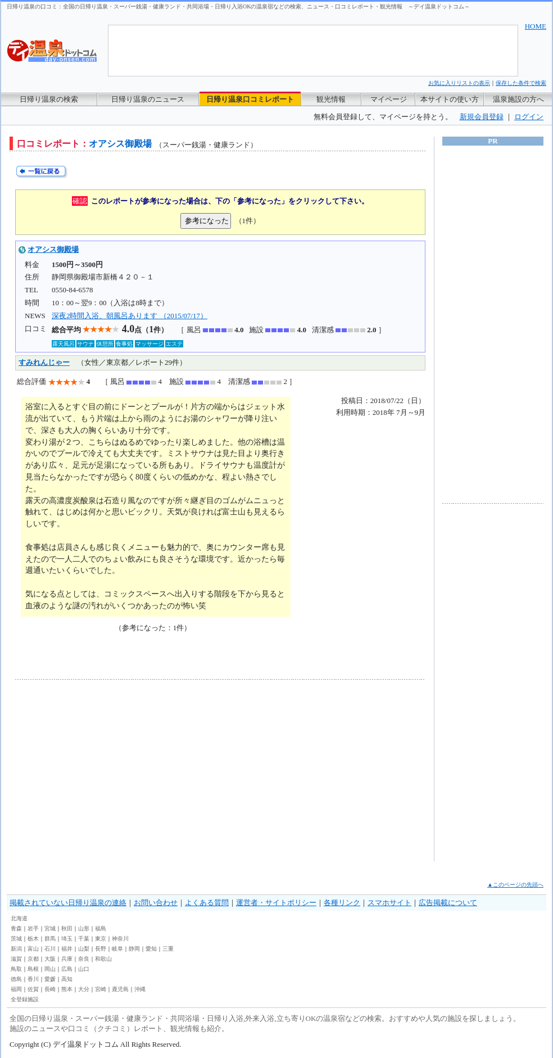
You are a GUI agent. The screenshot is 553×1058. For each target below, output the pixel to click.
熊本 (66, 989)
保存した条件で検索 (521, 83)
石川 (50, 949)
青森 (16, 928)
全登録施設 (25, 999)
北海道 (19, 918)
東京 (100, 938)
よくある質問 (207, 902)
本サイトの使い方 (449, 99)
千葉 (83, 938)
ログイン (528, 116)
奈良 (83, 959)
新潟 (16, 949)
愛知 (151, 949)
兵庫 (66, 959)
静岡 (134, 949)
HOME (535, 26)
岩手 (33, 928)
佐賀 (33, 989)
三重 (168, 949)
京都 (33, 959)
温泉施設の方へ (518, 99)
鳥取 (16, 969)
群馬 (50, 938)
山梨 (83, 949)
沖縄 (140, 989)
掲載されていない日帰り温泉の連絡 (68, 902)
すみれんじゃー (44, 362)
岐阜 (117, 949)
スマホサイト (389, 902)
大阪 (50, 959)
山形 (83, 928)
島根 (33, 969)
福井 (66, 949)
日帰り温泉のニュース (147, 99)
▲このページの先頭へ (515, 884)
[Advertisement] (119, 770)
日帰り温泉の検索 (49, 99)
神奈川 (120, 938)
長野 (100, 949)
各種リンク (342, 902)
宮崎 (100, 989)
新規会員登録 (482, 116)
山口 (83, 969)
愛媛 (50, 979)
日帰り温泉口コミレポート (250, 99)
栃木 (33, 938)
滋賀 (16, 959)
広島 (66, 969)
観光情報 (331, 99)
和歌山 (103, 959)
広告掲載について (448, 902)
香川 (33, 979)
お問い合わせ (156, 902)
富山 (33, 949)
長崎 (50, 989)
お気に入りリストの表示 (459, 83)
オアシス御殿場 (53, 249)
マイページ (388, 99)
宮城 (50, 928)
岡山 (50, 969)
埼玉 (66, 938)
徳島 (16, 979)
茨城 (16, 938)
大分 (83, 989)
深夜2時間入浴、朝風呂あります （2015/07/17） (129, 315)
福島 (100, 928)
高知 (66, 979)
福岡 (16, 989)
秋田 (66, 928)
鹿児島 (120, 989)
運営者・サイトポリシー (276, 902)
